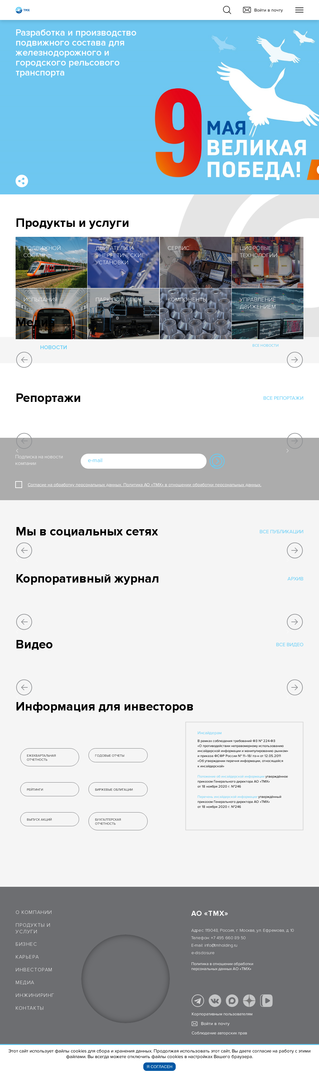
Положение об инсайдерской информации (231, 776)
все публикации (281, 531)
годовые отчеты (109, 756)
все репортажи (283, 398)
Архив (295, 578)
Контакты (30, 1008)
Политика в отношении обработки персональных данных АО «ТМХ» (222, 966)
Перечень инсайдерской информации (227, 797)
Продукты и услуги (33, 928)
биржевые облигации (114, 790)
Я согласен (160, 1066)
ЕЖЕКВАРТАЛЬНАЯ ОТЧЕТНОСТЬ (41, 758)
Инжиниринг (35, 995)
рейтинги (35, 790)
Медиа (25, 982)
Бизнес (26, 944)
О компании (34, 912)
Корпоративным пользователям (222, 1014)
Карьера (27, 957)
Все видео (289, 644)
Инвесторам (34, 970)
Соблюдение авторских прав (219, 1033)
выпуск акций (39, 820)
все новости (265, 346)
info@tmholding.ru (220, 945)
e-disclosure (203, 952)
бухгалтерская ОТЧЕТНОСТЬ (108, 822)
